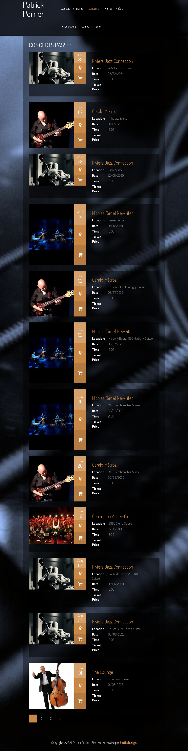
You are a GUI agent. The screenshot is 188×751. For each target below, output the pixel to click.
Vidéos (119, 8)
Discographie (68, 26)
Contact (86, 26)
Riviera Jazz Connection (112, 61)
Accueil (65, 8)
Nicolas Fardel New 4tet (112, 213)
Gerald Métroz (104, 111)
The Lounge (102, 672)
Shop (98, 26)
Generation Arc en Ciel (111, 516)
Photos (108, 8)
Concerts (94, 8)
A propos (78, 8)
